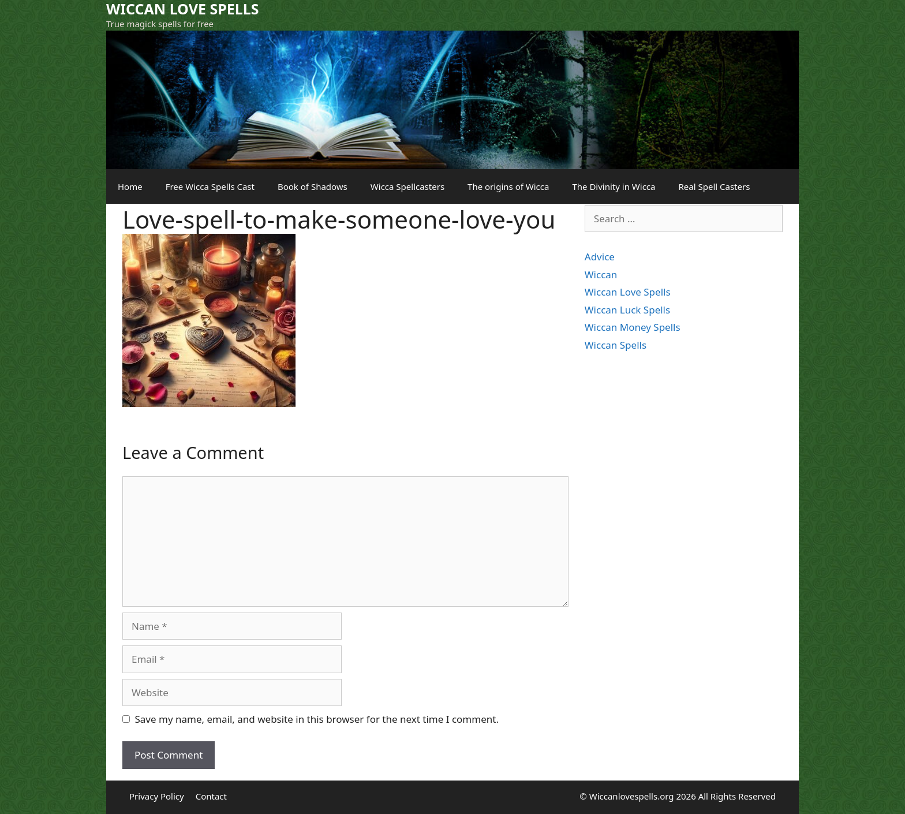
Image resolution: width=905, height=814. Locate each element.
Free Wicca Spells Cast (210, 186)
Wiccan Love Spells (628, 291)
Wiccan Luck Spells (627, 309)
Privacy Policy (156, 796)
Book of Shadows (312, 186)
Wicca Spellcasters (407, 186)
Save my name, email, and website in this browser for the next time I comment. (317, 719)
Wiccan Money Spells (632, 327)
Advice (600, 256)
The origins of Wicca (508, 186)
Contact (211, 796)
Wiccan (601, 274)
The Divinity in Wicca (613, 186)
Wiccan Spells (615, 345)
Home (130, 186)
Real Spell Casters (714, 186)
